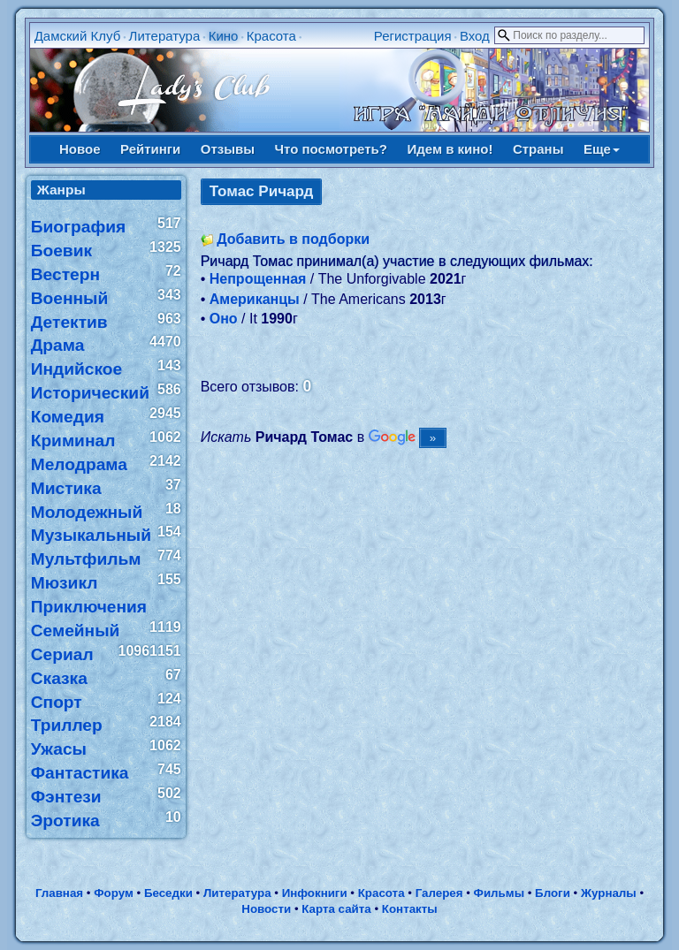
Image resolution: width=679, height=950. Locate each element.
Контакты (410, 909)
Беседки (168, 893)
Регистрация (413, 35)
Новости (266, 909)
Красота (271, 35)
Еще (602, 148)
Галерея (439, 893)
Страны (538, 148)
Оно (224, 318)
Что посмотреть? (331, 148)
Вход (475, 35)
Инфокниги (314, 893)
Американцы (255, 299)
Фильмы (499, 893)
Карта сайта (335, 909)
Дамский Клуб (77, 35)
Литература (165, 35)
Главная (59, 893)
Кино (224, 35)
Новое (80, 148)
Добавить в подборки (293, 239)
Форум (114, 893)
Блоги (552, 893)
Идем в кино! (449, 148)
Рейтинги (150, 148)
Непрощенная (258, 278)
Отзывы (228, 148)
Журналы (609, 893)
